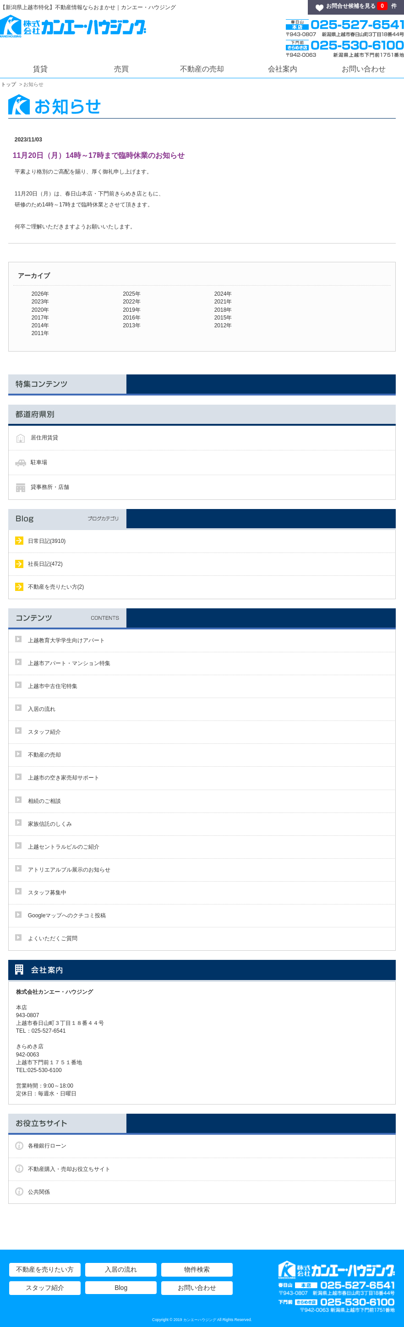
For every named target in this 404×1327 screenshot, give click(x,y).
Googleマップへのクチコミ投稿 (67, 915)
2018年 (223, 310)
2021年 (223, 301)
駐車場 (39, 462)
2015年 (223, 317)
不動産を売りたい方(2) (56, 587)
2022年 (132, 301)
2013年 (132, 325)
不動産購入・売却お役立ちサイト (69, 1169)
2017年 (40, 317)
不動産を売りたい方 (45, 1269)
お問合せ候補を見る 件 (361, 6)
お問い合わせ (364, 69)
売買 (121, 69)
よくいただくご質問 (52, 938)
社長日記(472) (45, 564)
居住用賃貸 (44, 437)
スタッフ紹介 (44, 732)
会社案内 (282, 69)
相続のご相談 (44, 801)
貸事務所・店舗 (50, 487)
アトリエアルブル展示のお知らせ (69, 870)
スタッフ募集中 (47, 892)
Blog (121, 1287)
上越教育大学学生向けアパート (66, 640)
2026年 (40, 294)
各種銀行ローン (47, 1146)
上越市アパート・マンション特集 (69, 663)
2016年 (132, 317)
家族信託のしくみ (50, 824)
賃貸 (40, 69)
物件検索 (197, 1269)
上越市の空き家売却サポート (63, 778)
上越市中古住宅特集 (52, 686)
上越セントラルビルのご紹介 (63, 847)
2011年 (40, 333)
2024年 (223, 294)
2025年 (132, 294)
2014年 (40, 325)
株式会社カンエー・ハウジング (57, 992)
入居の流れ (41, 709)
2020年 (40, 310)
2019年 (132, 310)
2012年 (223, 325)
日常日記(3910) (47, 541)
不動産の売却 (202, 69)
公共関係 (39, 1192)
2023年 (40, 301)
